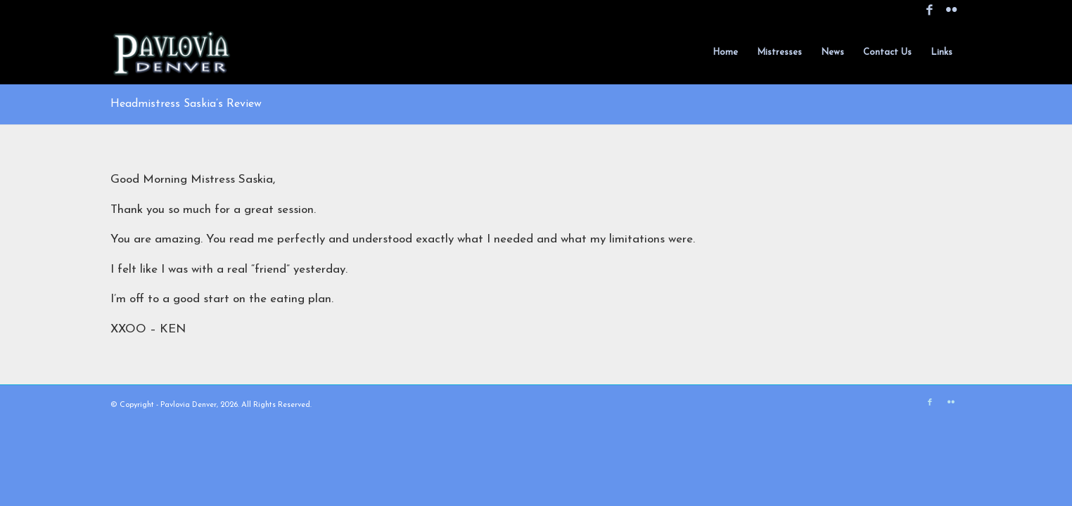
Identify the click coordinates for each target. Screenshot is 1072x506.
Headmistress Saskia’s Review (186, 104)
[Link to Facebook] (929, 10)
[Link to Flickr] (951, 10)
